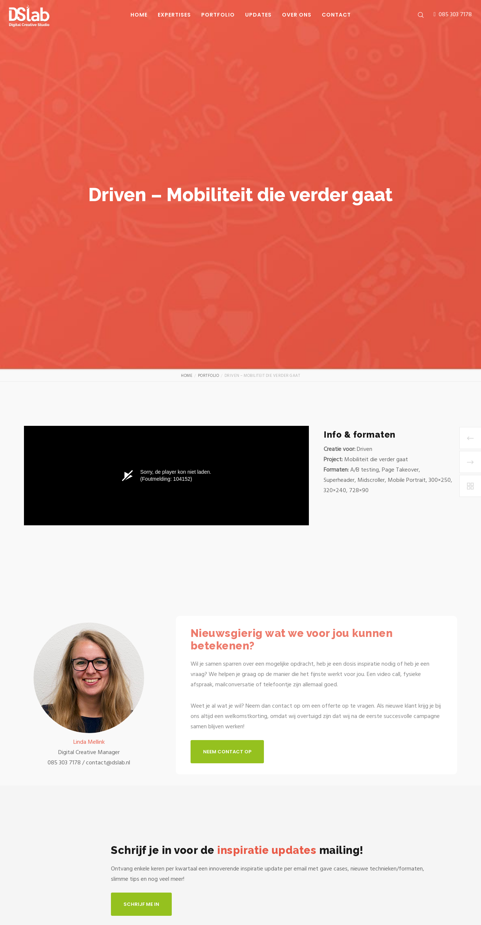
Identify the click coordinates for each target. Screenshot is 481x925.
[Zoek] (416, 14)
